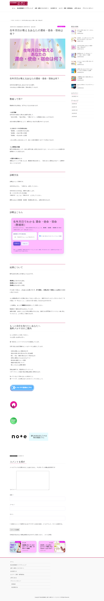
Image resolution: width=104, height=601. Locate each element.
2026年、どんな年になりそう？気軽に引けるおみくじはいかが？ (46, 546)
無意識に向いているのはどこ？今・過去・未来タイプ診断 (28, 546)
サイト (11, 514)
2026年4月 (74, 103)
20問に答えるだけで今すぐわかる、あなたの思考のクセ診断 (84, 69)
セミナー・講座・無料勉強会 (17, 574)
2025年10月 (75, 110)
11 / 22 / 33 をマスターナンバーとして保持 (50, 236)
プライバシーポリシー (15, 581)
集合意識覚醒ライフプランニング (18, 565)
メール (12, 504)
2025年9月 (74, 113)
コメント (13, 489)
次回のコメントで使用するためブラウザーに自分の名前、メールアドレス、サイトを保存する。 (37, 524)
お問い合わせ (13, 577)
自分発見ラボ (61, 26)
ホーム (12, 561)
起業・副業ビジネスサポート (17, 568)
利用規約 (13, 584)
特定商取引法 (14, 587)
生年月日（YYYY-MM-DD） (20, 234)
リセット (25, 243)
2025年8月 (74, 116)
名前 (12, 495)
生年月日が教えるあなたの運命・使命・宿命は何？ (85, 46)
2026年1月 (74, 107)
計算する (17, 243)
